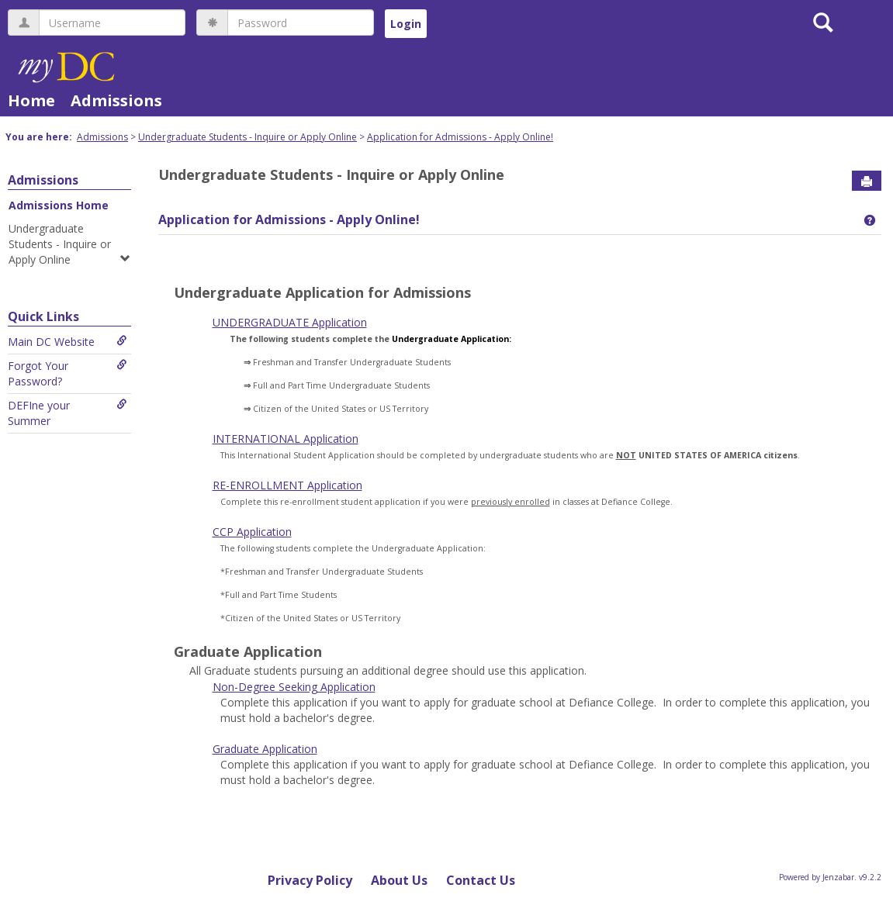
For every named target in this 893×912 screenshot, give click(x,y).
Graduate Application (265, 748)
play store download (352, 313)
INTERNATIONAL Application (285, 438)
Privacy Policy (310, 880)
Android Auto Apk (564, 313)
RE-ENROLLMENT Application (287, 485)
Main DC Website (67, 341)
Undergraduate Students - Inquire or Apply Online (247, 136)
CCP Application (252, 531)
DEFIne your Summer (67, 413)
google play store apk (243, 313)
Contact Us (480, 880)
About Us (399, 880)
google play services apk (672, 313)
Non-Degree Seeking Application (294, 686)
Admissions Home (59, 205)
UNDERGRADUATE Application (290, 322)
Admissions (116, 100)
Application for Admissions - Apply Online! (460, 136)
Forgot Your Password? (67, 373)
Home (31, 100)
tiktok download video (462, 313)
